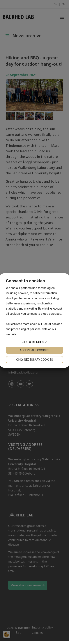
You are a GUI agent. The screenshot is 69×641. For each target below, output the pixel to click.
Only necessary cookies (34, 359)
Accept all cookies (34, 350)
